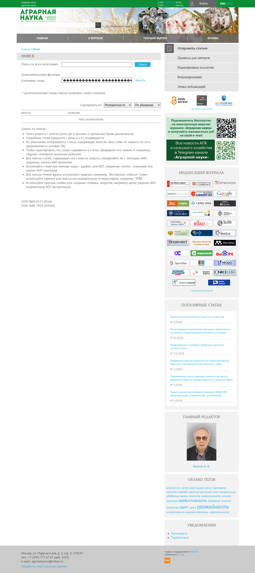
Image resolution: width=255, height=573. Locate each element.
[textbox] (58, 25)
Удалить (140, 80)
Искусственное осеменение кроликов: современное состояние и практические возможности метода (200, 331)
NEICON (194, 551)
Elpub (180, 554)
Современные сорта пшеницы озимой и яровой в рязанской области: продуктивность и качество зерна (201, 378)
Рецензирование (190, 77)
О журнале (95, 38)
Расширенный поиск (118, 26)
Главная (42, 38)
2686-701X (169, 5)
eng (222, 3)
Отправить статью (192, 48)
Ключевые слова (32, 81)
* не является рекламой (201, 108)
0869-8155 (169, 2)
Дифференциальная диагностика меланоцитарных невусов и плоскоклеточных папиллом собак (199, 362)
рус (229, 3)
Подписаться (179, 537)
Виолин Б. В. (201, 466)
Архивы (212, 38)
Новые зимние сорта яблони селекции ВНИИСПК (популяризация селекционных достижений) (198, 393)
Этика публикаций (191, 87)
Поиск (36, 49)
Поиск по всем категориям (39, 64)
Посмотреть (179, 533)
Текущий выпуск (155, 38)
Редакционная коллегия (196, 67)
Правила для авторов (194, 58)
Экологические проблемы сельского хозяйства (197, 316)
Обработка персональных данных (44, 566)
